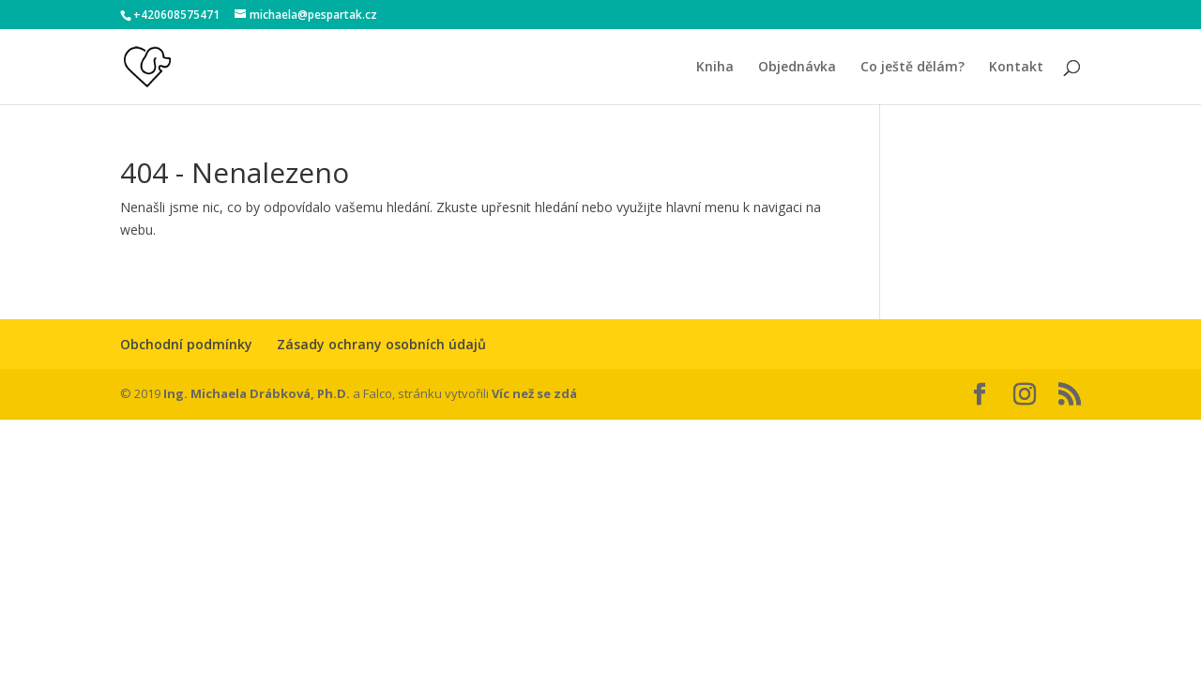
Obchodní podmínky (186, 344)
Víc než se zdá (534, 393)
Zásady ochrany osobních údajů (381, 344)
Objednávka (797, 67)
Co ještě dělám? (912, 67)
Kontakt (1016, 67)
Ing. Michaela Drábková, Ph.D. (256, 393)
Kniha (715, 67)
